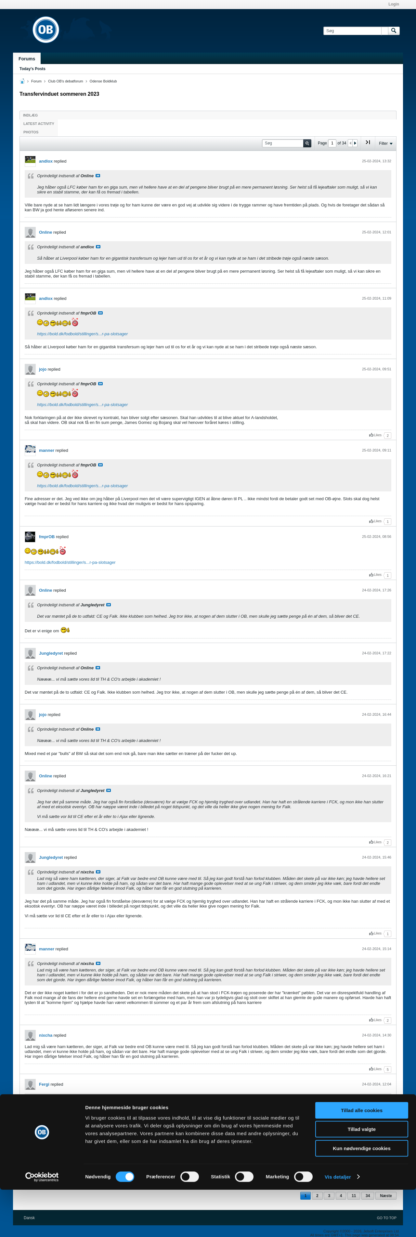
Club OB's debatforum (65, 81)
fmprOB (47, 536)
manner (46, 450)
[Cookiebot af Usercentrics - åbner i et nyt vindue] (42, 1224)
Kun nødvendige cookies (362, 1195)
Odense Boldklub (103, 81)
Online (45, 232)
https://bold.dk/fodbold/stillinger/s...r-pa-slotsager (82, 333)
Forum (36, 81)
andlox (46, 161)
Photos (30, 132)
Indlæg (30, 115)
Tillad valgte (362, 1177)
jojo (42, 369)
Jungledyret (51, 653)
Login (393, 4)
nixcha (45, 1035)
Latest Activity (38, 124)
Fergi (44, 1084)
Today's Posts (33, 69)
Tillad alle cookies (362, 1157)
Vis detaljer (338, 1224)
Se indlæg (98, 175)
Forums (27, 58)
